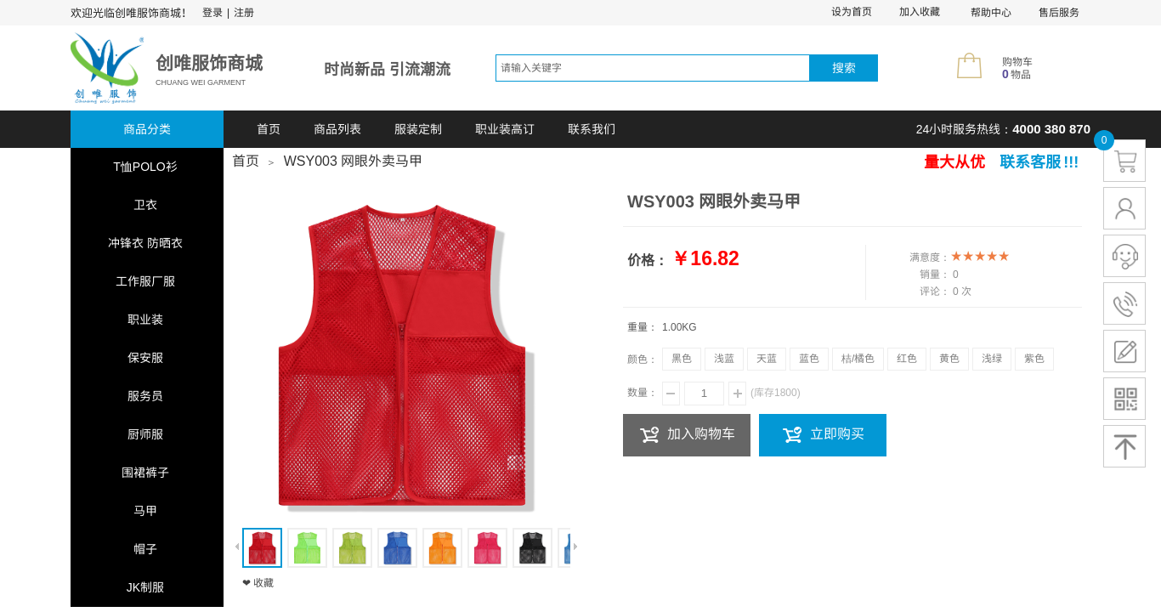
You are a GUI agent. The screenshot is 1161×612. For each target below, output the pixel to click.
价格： (647, 260)
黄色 (949, 359)
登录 (212, 13)
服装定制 (418, 129)
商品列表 (337, 129)
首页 (268, 129)
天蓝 (766, 359)
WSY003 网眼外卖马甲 (353, 161)
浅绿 (992, 359)
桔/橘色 (858, 359)
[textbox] (653, 68)
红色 (907, 359)
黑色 (681, 359)
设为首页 (851, 12)
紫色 (1034, 359)
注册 (244, 13)
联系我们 (591, 129)
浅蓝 (724, 359)
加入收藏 (919, 12)
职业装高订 (505, 129)
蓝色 (809, 359)
